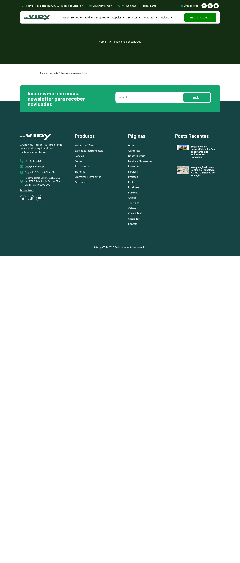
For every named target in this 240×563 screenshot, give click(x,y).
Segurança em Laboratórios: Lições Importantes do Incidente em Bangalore (203, 151)
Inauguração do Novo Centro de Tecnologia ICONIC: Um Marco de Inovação (203, 171)
